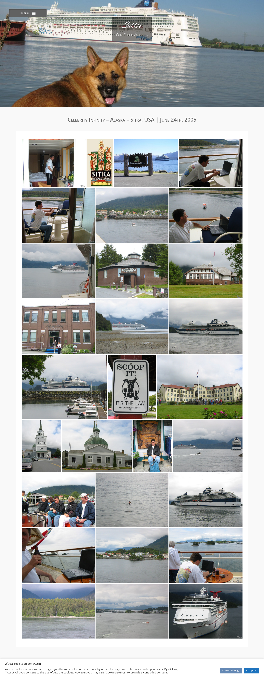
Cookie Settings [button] (231, 670)
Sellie (132, 25)
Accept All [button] (251, 670)
